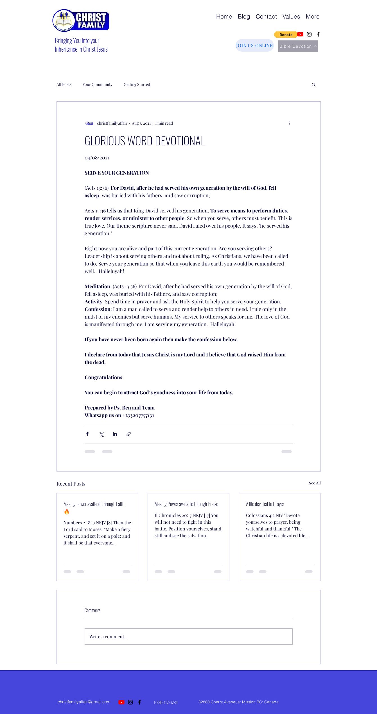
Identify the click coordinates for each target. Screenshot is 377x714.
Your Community (97, 84)
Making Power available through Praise (186, 503)
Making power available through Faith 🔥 (94, 507)
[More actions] (289, 123)
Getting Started (137, 84)
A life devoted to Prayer (265, 503)
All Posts (64, 84)
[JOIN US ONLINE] (255, 45)
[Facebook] (318, 34)
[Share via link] (128, 434)
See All (315, 483)
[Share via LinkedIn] (115, 434)
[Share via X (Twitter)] (101, 434)
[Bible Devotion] (298, 46)
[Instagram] (309, 34)
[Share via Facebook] (87, 434)
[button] (286, 34)
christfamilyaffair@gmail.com (84, 701)
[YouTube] (300, 34)
